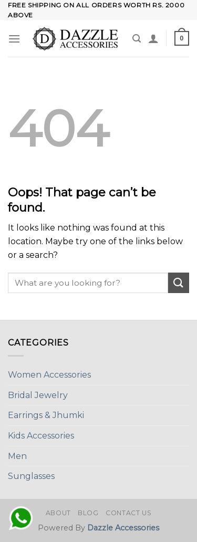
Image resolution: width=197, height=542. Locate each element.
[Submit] (178, 283)
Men (17, 456)
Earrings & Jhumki (46, 415)
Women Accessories (49, 375)
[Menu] (14, 38)
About (58, 513)
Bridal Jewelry (38, 395)
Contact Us (128, 513)
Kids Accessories (41, 436)
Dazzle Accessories (123, 528)
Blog (88, 513)
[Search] (136, 38)
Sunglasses (31, 476)
